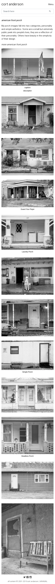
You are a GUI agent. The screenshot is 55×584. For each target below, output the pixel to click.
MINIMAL (43, 581)
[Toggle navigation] (51, 4)
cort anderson (12, 4)
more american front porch (14, 44)
